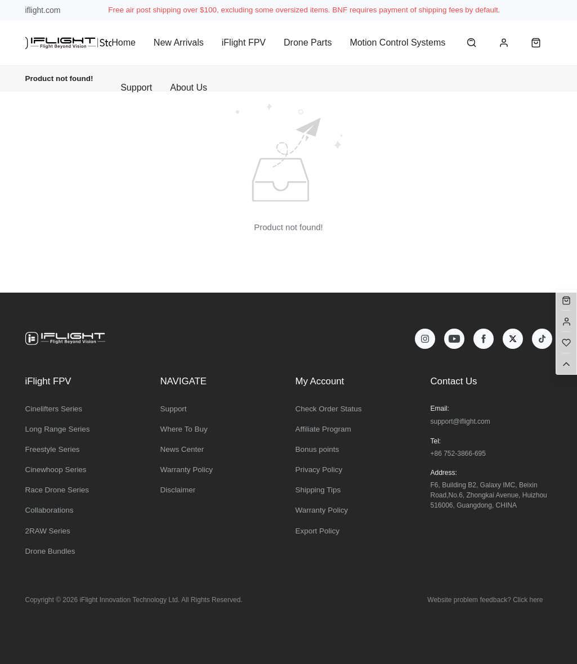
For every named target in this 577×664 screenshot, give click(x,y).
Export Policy (317, 531)
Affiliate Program (323, 429)
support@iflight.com (460, 421)
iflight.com (43, 10)
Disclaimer (178, 490)
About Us (188, 87)
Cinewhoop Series (56, 469)
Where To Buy (184, 429)
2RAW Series (47, 531)
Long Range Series (57, 429)
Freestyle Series (52, 449)
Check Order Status (329, 409)
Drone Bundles (50, 551)
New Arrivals (179, 42)
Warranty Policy (186, 469)
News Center (182, 449)
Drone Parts (308, 42)
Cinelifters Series (54, 409)
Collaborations (49, 510)
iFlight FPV (244, 42)
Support (136, 87)
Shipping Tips (318, 490)
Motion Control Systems (397, 42)
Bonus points (317, 449)
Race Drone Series (57, 490)
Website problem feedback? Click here (485, 600)
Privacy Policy (319, 469)
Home (123, 42)
